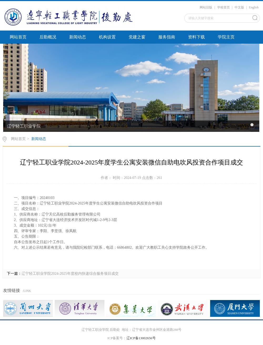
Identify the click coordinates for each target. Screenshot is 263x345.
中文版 (239, 7)
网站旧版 (206, 7)
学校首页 (223, 7)
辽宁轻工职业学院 (24, 126)
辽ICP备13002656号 (141, 338)
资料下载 (196, 37)
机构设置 (107, 37)
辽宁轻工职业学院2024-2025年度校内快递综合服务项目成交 (70, 274)
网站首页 (18, 37)
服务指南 (166, 37)
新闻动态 (77, 37)
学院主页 (226, 37)
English (254, 7)
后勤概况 (47, 37)
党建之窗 (137, 37)
